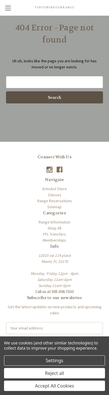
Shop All (54, 228)
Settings (54, 360)
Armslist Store (54, 188)
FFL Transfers (54, 234)
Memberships (54, 240)
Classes (54, 194)
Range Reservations (54, 200)
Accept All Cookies (54, 386)
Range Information (54, 222)
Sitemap (54, 206)
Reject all (54, 373)
